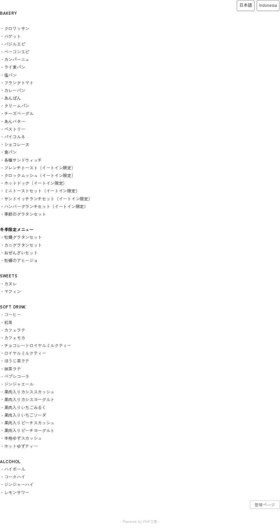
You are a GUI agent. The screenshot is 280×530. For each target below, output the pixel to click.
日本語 (245, 5)
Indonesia (268, 5)
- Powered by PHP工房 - (140, 521)
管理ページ (265, 505)
